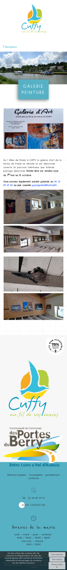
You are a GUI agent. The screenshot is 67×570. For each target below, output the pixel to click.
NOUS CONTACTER (33, 505)
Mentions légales (16, 475)
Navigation (11, 47)
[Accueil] (33, 10)
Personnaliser (57, 565)
